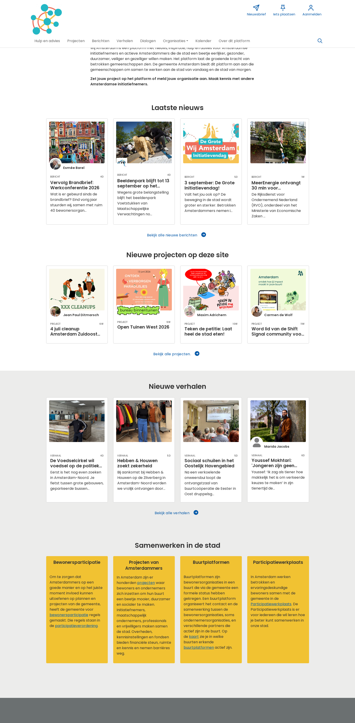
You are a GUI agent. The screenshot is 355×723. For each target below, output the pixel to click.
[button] (47, 41)
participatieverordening (76, 625)
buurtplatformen (199, 647)
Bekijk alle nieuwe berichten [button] (177, 235)
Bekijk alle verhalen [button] (177, 513)
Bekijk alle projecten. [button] (176, 354)
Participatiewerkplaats (271, 604)
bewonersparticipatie (69, 614)
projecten (146, 582)
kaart (194, 636)
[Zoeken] (320, 41)
